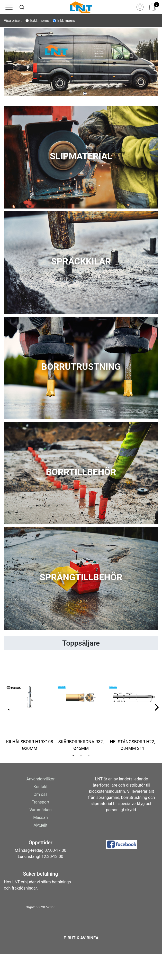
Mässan (40, 817)
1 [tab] (85, 93)
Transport (40, 802)
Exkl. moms (39, 20)
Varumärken (40, 809)
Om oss (40, 794)
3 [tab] (88, 755)
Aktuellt (40, 825)
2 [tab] (81, 755)
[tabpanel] (81, 64)
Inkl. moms (66, 20)
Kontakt (40, 786)
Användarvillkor (40, 779)
